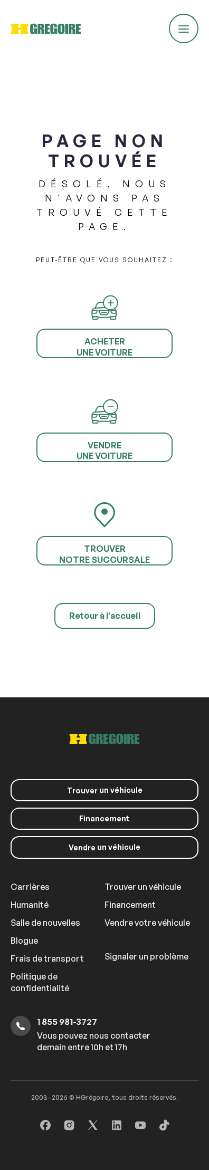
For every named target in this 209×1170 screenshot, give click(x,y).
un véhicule (104, 790)
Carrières (30, 886)
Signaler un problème (146, 956)
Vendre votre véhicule (147, 922)
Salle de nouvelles (45, 922)
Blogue (24, 940)
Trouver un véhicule (142, 886)
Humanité (30, 904)
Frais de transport (47, 958)
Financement (104, 818)
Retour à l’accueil (104, 615)
